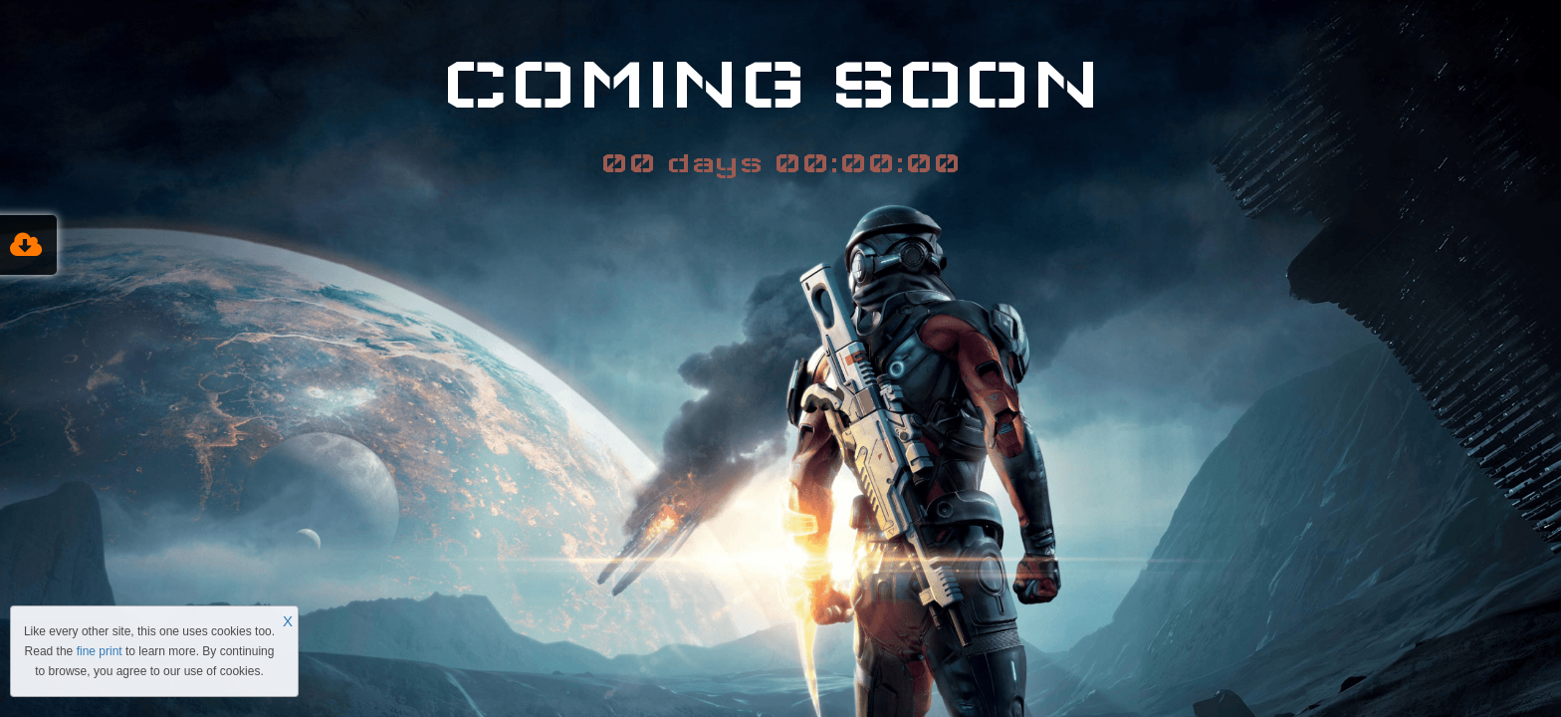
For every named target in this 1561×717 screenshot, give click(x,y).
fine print (99, 651)
